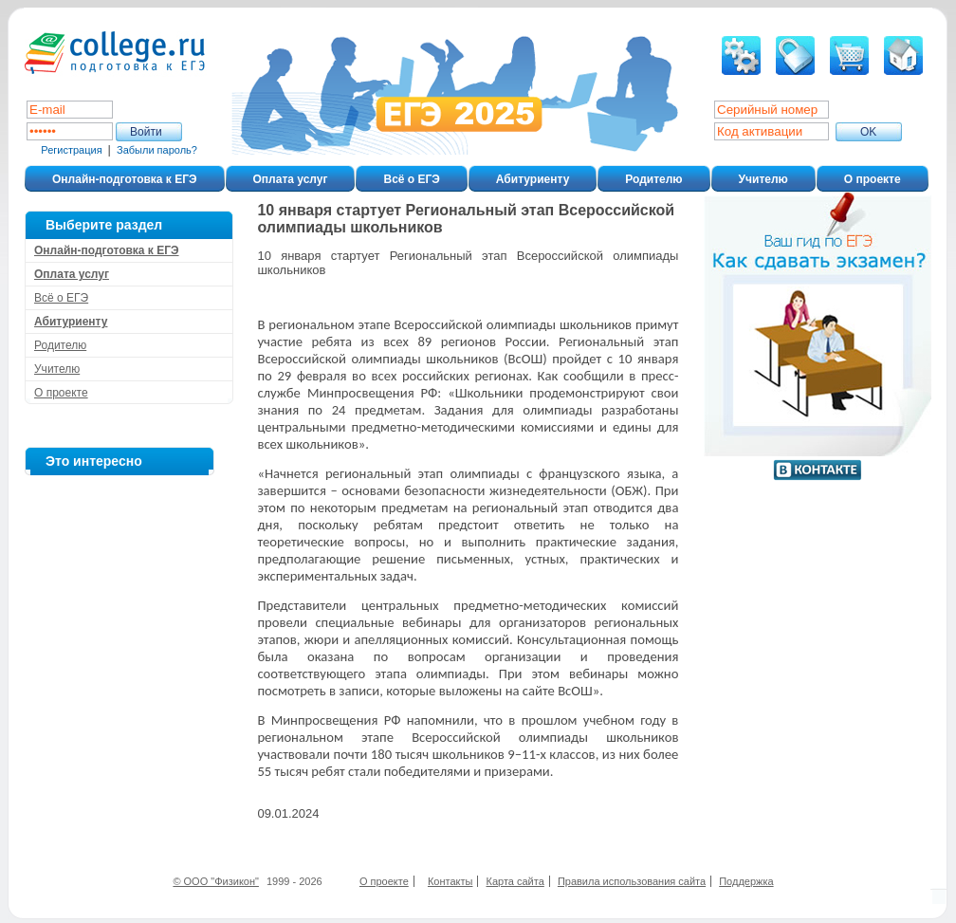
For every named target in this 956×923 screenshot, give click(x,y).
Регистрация (71, 150)
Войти (146, 131)
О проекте (872, 179)
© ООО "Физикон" (216, 881)
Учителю (763, 179)
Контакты (450, 881)
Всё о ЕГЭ (411, 179)
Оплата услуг (290, 179)
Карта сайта (515, 881)
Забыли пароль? (157, 150)
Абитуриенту (532, 179)
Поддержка (746, 881)
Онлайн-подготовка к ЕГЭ (124, 179)
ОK (868, 131)
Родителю (653, 179)
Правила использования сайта (632, 881)
